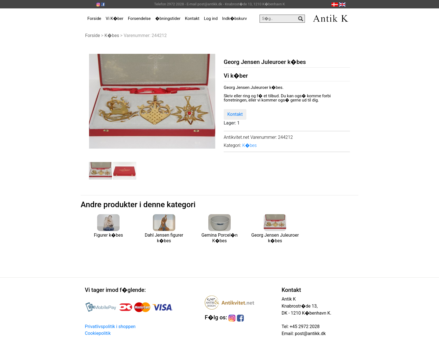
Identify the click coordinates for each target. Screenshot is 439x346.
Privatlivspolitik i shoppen (110, 326)
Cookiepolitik (98, 333)
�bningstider (167, 18)
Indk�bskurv (234, 18)
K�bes (111, 35)
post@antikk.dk (310, 333)
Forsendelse (139, 18)
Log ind (211, 18)
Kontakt (192, 18)
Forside (94, 18)
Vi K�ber (114, 18)
